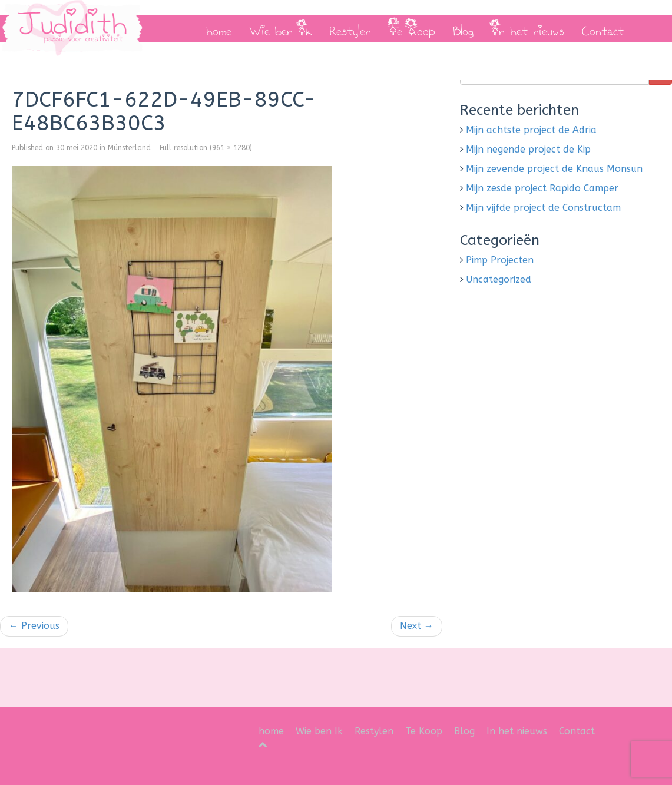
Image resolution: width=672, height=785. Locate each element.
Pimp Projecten (500, 260)
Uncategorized (498, 279)
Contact (603, 28)
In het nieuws (527, 28)
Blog (463, 28)
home (218, 28)
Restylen (350, 28)
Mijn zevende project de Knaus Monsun (554, 168)
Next (416, 625)
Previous (34, 625)
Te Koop (412, 28)
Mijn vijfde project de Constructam (543, 207)
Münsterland (129, 148)
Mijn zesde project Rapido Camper (542, 188)
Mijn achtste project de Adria (531, 129)
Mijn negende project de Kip (528, 149)
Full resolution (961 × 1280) (206, 148)
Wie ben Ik (280, 28)
